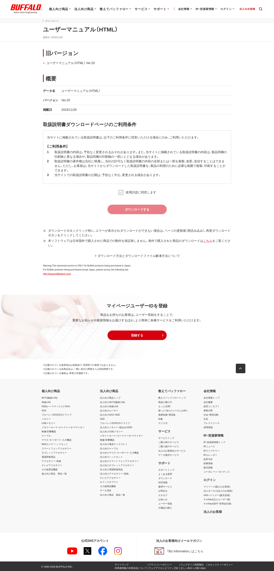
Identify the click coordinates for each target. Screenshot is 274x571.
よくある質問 (165, 474)
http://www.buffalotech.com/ (56, 273)
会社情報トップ (212, 397)
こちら (206, 240)
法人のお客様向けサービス (172, 450)
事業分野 (208, 410)
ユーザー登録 (165, 503)
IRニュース (209, 446)
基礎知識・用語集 (166, 414)
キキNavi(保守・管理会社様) (217, 503)
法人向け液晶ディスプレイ (113, 444)
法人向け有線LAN (109, 406)
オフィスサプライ (109, 482)
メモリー (46, 419)
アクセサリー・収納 (51, 461)
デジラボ (162, 423)
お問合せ (162, 490)
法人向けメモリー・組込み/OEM (116, 427)
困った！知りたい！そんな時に (173, 410)
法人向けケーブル (109, 448)
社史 (206, 419)
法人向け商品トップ (110, 397)
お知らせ (162, 499)
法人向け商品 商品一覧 (112, 494)
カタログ (162, 495)
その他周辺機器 (50, 469)
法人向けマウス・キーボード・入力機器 (119, 452)
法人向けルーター (109, 410)
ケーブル (46, 435)
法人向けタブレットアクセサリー (117, 465)
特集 (160, 419)
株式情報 (208, 467)
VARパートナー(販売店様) (217, 495)
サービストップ (166, 438)
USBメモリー (49, 423)
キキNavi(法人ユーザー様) (217, 499)
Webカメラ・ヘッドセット (55, 444)
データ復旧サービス (168, 455)
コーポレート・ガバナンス (217, 471)
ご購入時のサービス (168, 442)
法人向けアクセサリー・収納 (114, 473)
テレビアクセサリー (52, 465)
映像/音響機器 (49, 431)
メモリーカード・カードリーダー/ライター (63, 427)
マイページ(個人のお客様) (217, 486)
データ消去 (105, 490)
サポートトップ (166, 469)
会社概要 (208, 402)
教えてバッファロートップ (172, 397)
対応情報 (162, 482)
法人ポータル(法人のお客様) (218, 490)
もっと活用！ (164, 406)
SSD (44, 410)
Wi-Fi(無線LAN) (49, 397)
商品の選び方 (165, 402)
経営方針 (208, 459)
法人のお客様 (213, 511)
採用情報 (208, 427)
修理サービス (165, 486)
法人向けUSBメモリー (111, 431)
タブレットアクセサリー (54, 452)
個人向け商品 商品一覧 (54, 473)
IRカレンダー (210, 455)
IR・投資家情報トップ (214, 442)
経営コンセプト (212, 406)
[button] (137, 335)
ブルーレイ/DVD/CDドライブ (57, 414)
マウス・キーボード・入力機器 (56, 440)
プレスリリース (212, 423)
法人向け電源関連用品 (111, 469)
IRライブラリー (212, 450)
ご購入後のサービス (168, 446)
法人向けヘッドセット (111, 456)
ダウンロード (165, 478)
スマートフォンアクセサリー (56, 448)
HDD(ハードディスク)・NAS (56, 406)
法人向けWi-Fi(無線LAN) (112, 402)
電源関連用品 (48, 456)
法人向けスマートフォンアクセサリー (119, 461)
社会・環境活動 (211, 414)
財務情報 (208, 463)
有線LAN (46, 402)
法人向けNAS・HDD (110, 414)
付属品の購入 (165, 507)
